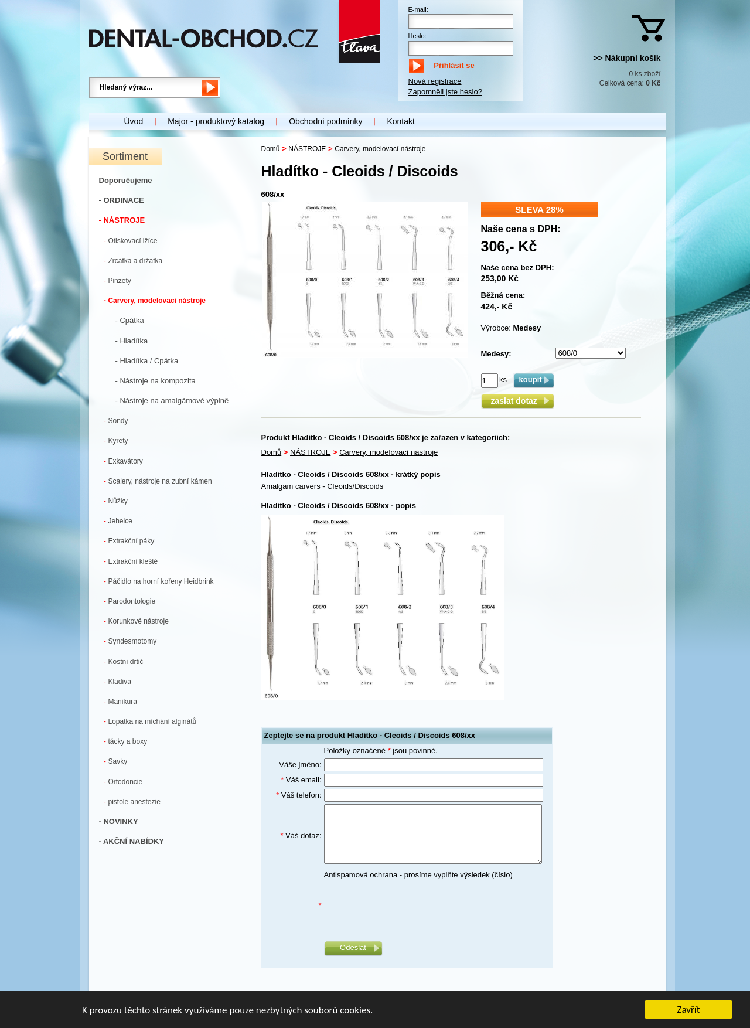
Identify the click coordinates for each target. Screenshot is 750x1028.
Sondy (116, 420)
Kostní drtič (124, 661)
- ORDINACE (121, 200)
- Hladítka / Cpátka (147, 360)
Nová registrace (435, 81)
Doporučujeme (125, 180)
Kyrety (116, 440)
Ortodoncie (123, 781)
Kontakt (400, 121)
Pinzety (117, 280)
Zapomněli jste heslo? (445, 91)
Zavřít (688, 1010)
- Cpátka (129, 320)
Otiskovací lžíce (131, 240)
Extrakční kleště (131, 561)
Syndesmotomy (130, 640)
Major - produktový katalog (216, 121)
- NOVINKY (118, 821)
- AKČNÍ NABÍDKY (131, 841)
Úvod (134, 121)
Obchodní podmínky (325, 121)
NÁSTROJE (307, 149)
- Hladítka (131, 340)
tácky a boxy (126, 741)
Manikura (120, 701)
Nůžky (116, 500)
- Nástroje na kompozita (155, 380)
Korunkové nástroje (136, 621)
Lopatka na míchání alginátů (150, 721)
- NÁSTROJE (122, 220)
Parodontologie (130, 601)
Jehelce (118, 520)
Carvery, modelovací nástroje (155, 300)
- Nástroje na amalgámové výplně (172, 400)
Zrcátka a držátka (133, 260)
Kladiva (117, 681)
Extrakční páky (129, 540)
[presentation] (413, 905)
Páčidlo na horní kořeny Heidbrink (159, 581)
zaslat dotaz (517, 401)
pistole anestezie (132, 801)
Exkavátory (123, 461)
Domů (270, 149)
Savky (116, 761)
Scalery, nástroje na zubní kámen (158, 480)
